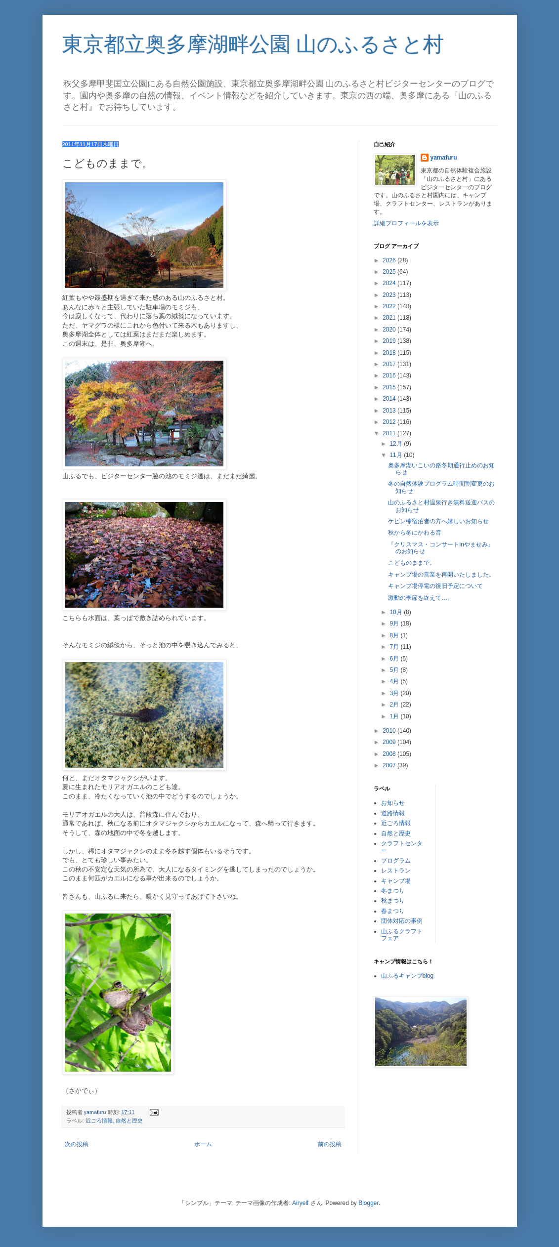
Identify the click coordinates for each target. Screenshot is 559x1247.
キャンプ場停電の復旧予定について (435, 585)
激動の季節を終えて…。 (420, 597)
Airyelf (300, 1203)
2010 (390, 730)
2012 (390, 421)
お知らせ (393, 802)
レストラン (396, 870)
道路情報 (393, 813)
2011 (390, 433)
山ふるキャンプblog (407, 975)
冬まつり (393, 890)
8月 (394, 635)
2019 (390, 340)
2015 (390, 387)
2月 (394, 704)
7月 (394, 646)
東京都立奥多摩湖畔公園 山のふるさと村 (253, 44)
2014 (390, 398)
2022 (390, 306)
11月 (396, 455)
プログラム (396, 860)
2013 (390, 410)
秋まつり (393, 900)
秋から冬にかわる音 (414, 532)
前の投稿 (330, 1144)
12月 (396, 443)
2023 (390, 294)
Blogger (368, 1203)
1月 (394, 716)
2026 (390, 260)
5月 (394, 669)
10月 (396, 612)
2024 (390, 283)
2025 (390, 271)
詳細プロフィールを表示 (406, 223)
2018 (390, 352)
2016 (390, 375)
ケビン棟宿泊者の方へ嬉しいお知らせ (438, 521)
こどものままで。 (411, 562)
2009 (390, 742)
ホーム (203, 1144)
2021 (390, 317)
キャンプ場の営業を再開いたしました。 (441, 574)
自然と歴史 (129, 1120)
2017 (390, 364)
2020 (390, 329)
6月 (394, 658)
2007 (390, 765)
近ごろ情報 (99, 1120)
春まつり (393, 911)
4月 (394, 681)
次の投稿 (76, 1144)
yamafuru (443, 157)
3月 (394, 693)
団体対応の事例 (402, 920)
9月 (394, 623)
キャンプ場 (396, 880)
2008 (390, 753)
